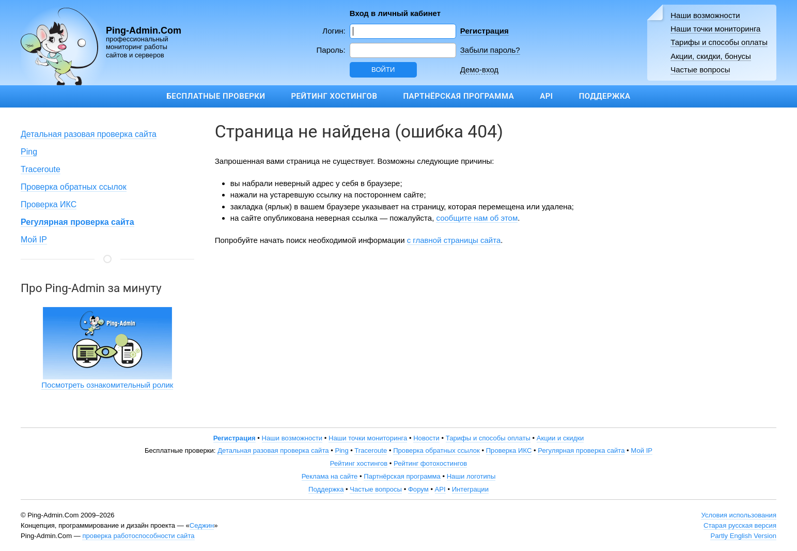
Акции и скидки (560, 438)
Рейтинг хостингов (334, 96)
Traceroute (40, 169)
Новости (426, 438)
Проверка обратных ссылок (74, 186)
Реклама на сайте (330, 476)
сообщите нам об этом (477, 217)
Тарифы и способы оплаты (719, 42)
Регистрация (484, 30)
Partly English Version (743, 536)
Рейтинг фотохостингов (430, 463)
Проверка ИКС (48, 204)
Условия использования (738, 515)
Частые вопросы (700, 69)
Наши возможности (705, 15)
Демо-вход (479, 69)
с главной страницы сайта (454, 240)
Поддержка (605, 96)
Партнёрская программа (458, 96)
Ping (29, 151)
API (546, 96)
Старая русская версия (740, 525)
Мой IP (34, 239)
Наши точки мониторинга (715, 28)
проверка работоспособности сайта (138, 536)
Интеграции (470, 489)
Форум (418, 489)
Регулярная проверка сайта (581, 450)
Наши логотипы (471, 476)
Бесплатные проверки (215, 96)
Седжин (202, 525)
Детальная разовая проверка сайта (89, 134)
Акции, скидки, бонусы (710, 56)
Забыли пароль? (490, 49)
